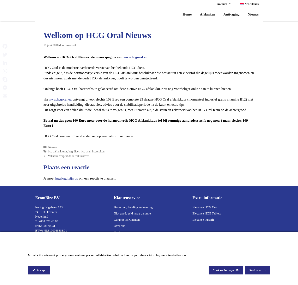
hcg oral (86, 151)
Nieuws (253, 14)
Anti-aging (231, 14)
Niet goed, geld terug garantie (132, 213)
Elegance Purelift (203, 219)
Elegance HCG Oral (204, 207)
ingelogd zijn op (66, 178)
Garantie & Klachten (127, 219)
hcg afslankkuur (57, 151)
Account (226, 4)
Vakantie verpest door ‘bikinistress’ (69, 156)
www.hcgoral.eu (135, 57)
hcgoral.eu (98, 151)
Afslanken (207, 14)
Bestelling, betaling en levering (133, 207)
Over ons (119, 226)
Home (187, 14)
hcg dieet (73, 151)
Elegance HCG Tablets (206, 213)
